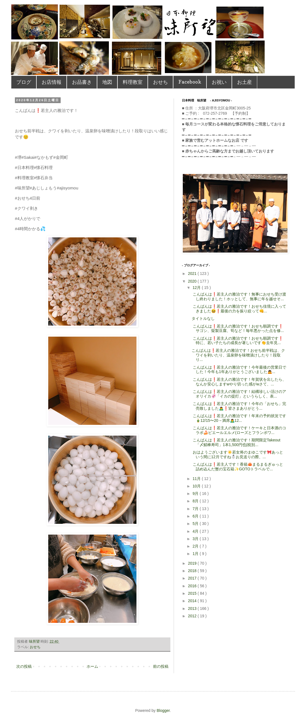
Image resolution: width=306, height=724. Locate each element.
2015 (193, 593)
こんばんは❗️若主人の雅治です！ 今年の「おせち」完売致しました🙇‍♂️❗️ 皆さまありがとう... (239, 406)
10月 (197, 486)
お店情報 (51, 82)
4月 (196, 531)
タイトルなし (203, 318)
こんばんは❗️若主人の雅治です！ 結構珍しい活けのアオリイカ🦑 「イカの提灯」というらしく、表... (239, 393)
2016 (193, 586)
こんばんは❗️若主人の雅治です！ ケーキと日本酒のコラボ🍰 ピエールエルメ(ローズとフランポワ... (239, 430)
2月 (196, 546)
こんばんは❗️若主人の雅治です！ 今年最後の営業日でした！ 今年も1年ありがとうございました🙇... (239, 369)
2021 (193, 273)
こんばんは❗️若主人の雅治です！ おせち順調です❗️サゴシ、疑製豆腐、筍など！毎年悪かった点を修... (238, 328)
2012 (193, 616)
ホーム (92, 666)
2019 (193, 563)
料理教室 (133, 82)
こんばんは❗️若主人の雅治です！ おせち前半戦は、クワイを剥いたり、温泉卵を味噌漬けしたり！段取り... (238, 355)
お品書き (82, 82)
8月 (196, 501)
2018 (193, 571)
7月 (196, 508)
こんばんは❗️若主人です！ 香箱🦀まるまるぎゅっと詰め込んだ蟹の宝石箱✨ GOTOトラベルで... (237, 466)
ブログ (23, 82)
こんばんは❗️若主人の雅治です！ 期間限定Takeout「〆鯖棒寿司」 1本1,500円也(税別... (236, 442)
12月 (197, 287)
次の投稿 (24, 666)
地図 (107, 82)
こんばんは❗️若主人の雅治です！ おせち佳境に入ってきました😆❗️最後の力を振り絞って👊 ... (239, 308)
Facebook (189, 82)
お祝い (219, 82)
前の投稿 (160, 666)
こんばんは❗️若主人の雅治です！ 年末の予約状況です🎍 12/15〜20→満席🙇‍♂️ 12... (239, 418)
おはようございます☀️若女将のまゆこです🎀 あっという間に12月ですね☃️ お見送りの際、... (237, 454)
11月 (197, 478)
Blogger (163, 710)
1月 (196, 553)
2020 (193, 281)
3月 (196, 539)
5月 (196, 523)
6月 (196, 516)
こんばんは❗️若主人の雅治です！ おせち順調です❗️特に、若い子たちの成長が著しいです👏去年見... (237, 340)
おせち (160, 82)
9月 (196, 493)
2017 (193, 578)
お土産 (244, 82)
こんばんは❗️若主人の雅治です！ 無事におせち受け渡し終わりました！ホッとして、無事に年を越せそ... (239, 296)
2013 (193, 608)
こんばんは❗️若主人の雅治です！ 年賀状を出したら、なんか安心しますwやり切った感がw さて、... (239, 381)
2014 (193, 601)
